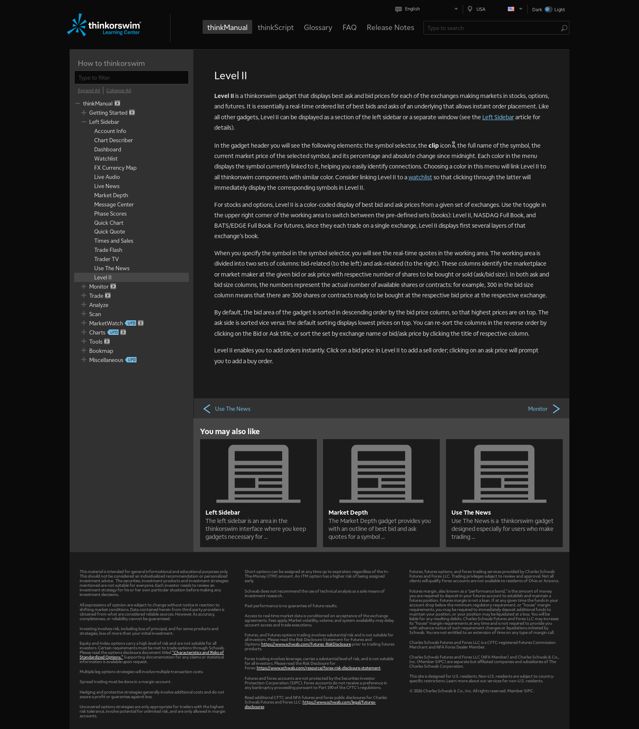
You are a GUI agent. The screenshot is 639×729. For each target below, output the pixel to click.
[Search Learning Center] (492, 28)
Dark (537, 9)
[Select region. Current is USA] (495, 9)
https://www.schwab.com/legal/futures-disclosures (310, 704)
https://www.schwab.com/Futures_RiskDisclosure (306, 643)
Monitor (544, 408)
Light (559, 9)
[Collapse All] (118, 90)
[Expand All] (89, 90)
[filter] (131, 77)
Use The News (226, 408)
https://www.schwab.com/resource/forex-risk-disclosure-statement (319, 667)
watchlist (420, 177)
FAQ (350, 27)
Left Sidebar (498, 117)
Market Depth (348, 512)
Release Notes (390, 27)
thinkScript (276, 27)
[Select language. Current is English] (428, 9)
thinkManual (227, 27)
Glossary (318, 27)
